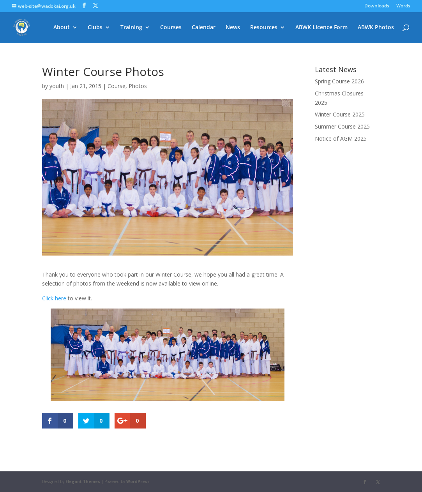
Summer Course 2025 (342, 126)
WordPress (138, 481)
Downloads (376, 6)
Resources (263, 28)
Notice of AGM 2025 (341, 138)
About (61, 28)
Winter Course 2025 (340, 114)
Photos (138, 86)
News (233, 28)
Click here (54, 298)
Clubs (95, 28)
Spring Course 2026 (339, 81)
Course (116, 86)
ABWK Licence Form (321, 28)
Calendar (203, 28)
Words (403, 6)
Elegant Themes (82, 481)
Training (131, 28)
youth (56, 86)
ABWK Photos (376, 28)
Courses (171, 28)
